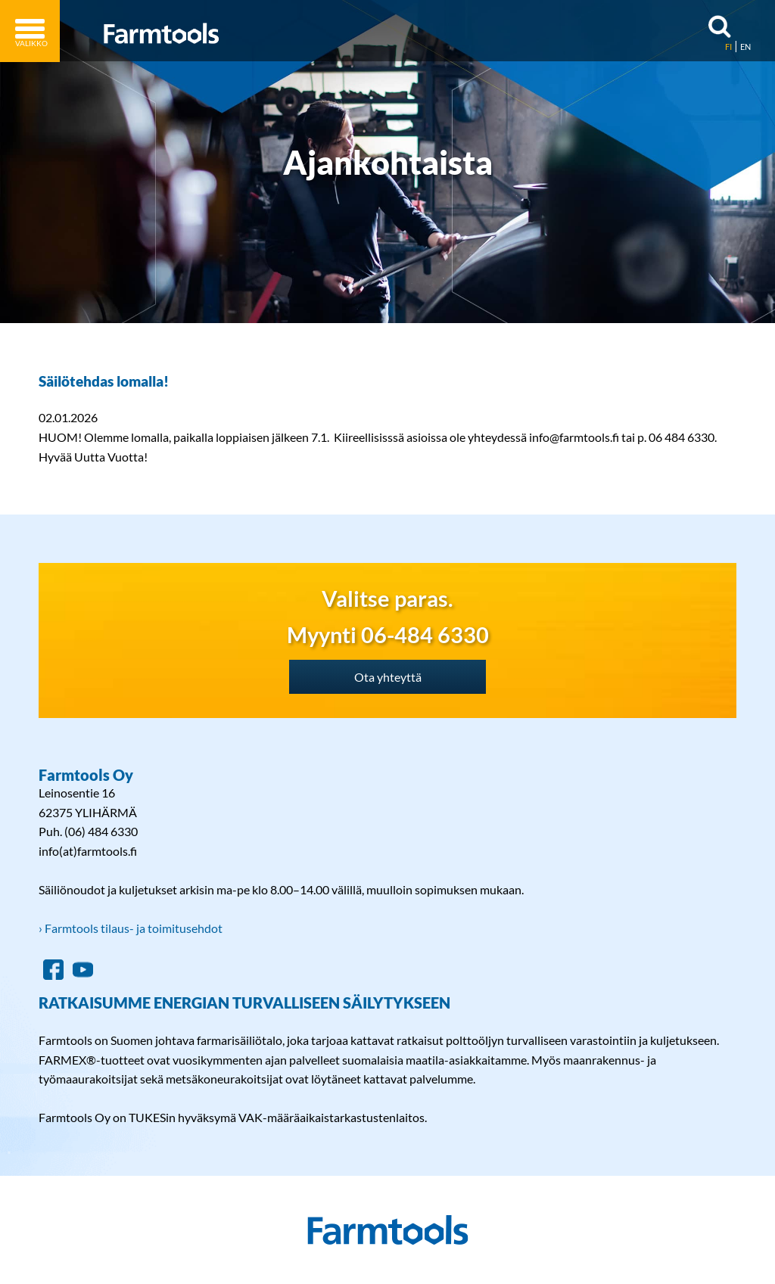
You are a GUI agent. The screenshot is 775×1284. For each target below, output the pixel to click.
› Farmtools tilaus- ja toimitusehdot (131, 928)
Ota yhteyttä (388, 677)
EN (745, 46)
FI (728, 46)
